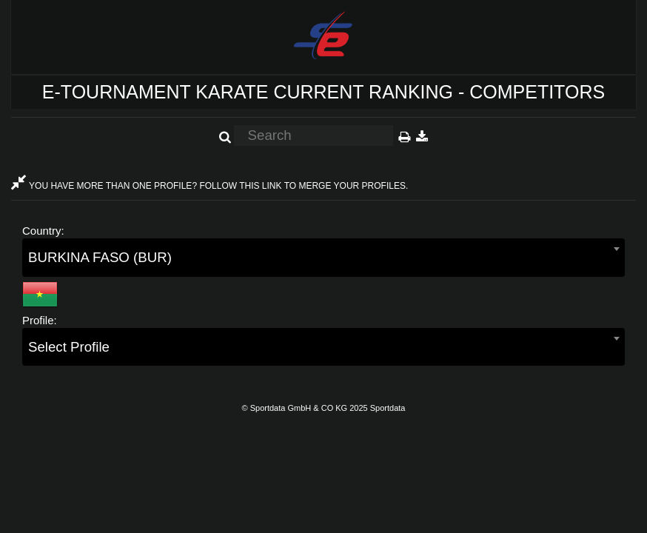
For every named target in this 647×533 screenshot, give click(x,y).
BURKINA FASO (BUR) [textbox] (100, 257)
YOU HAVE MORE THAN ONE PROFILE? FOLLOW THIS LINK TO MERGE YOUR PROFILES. (209, 186)
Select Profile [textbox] (69, 347)
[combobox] (323, 257)
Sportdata (388, 407)
